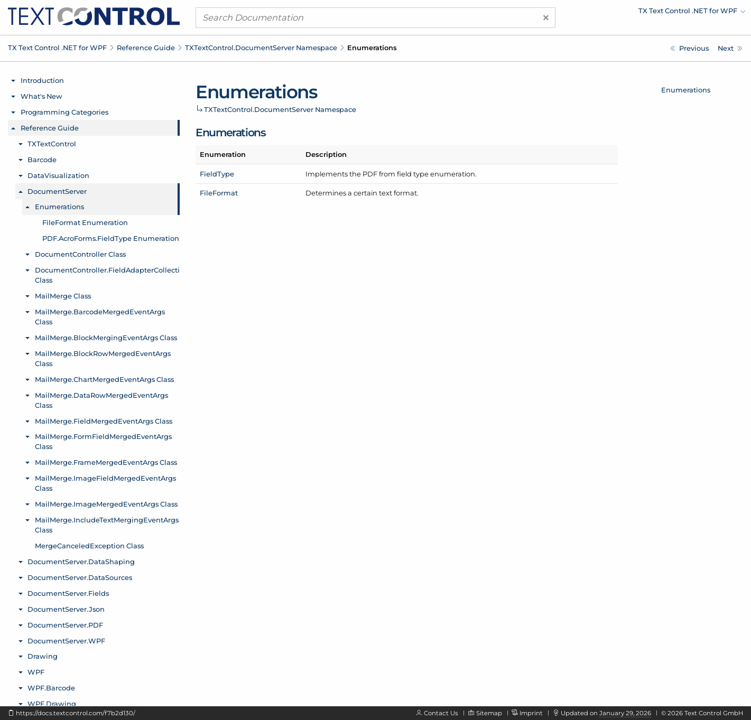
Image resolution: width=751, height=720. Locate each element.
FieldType (217, 174)
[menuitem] (653, 13)
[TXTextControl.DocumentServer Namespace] (689, 48)
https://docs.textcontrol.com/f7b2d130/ (75, 713)
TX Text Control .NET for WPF (57, 47)
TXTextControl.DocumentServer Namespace (261, 47)
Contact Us (441, 713)
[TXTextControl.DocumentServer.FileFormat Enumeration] (730, 48)
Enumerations (685, 90)
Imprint (531, 713)
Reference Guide (146, 47)
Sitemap (489, 713)
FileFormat (219, 193)
